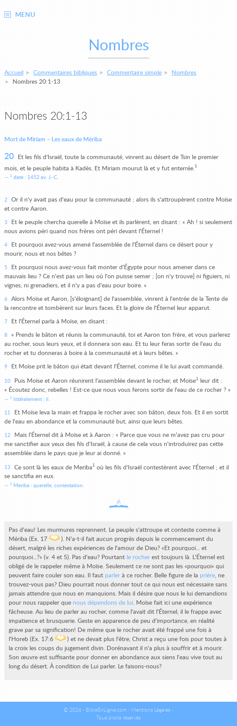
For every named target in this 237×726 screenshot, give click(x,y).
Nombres (184, 73)
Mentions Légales (150, 710)
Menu (25, 15)
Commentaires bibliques (65, 73)
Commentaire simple (134, 73)
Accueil (13, 73)
